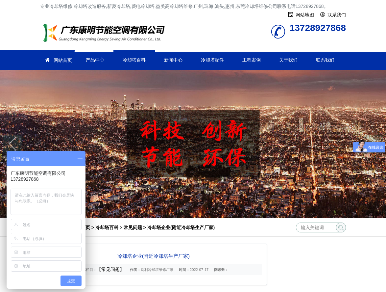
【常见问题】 (110, 269)
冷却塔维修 (106, 34)
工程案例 (251, 60)
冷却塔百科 (134, 60)
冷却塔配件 (212, 60)
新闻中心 (173, 60)
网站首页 (63, 60)
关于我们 (288, 60)
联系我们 (325, 60)
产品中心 (95, 60)
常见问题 (133, 227)
